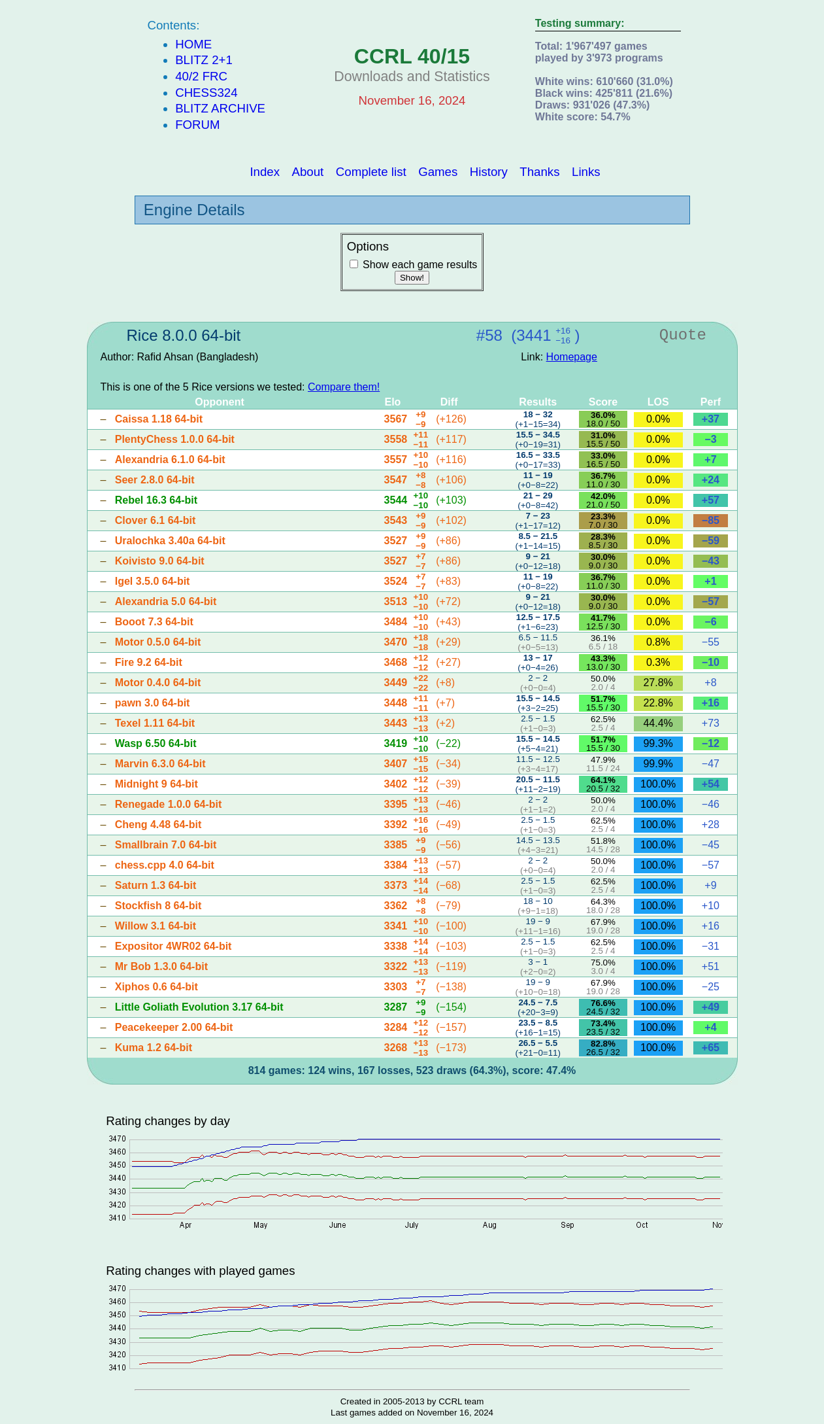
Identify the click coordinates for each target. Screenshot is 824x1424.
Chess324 (206, 92)
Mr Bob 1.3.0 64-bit (161, 966)
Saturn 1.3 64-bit (155, 885)
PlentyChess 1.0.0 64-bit (175, 439)
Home (193, 44)
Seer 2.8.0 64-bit (155, 479)
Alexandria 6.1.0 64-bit (170, 459)
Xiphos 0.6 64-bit (156, 986)
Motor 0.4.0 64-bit (158, 682)
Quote (682, 335)
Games (437, 171)
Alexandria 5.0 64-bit (166, 601)
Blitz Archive (220, 108)
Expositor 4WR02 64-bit (173, 946)
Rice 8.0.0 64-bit (184, 335)
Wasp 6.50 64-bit (156, 743)
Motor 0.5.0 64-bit (158, 642)
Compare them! (344, 386)
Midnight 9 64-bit (156, 784)
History (489, 171)
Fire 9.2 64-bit (148, 662)
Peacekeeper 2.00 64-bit (174, 1027)
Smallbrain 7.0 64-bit (166, 844)
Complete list (371, 171)
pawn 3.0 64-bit (152, 702)
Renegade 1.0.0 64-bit (168, 804)
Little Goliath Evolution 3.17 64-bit (199, 1007)
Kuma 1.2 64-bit (153, 1047)
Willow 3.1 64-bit (155, 925)
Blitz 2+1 (204, 60)
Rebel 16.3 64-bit (156, 500)
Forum (197, 124)
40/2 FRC (201, 76)
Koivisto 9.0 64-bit (160, 560)
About (308, 171)
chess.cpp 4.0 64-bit (164, 865)
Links (586, 171)
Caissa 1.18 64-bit (159, 419)
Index (265, 171)
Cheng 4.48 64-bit (158, 824)
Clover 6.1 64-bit (155, 520)
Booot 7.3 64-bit (154, 621)
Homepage (571, 356)
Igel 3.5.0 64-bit (152, 581)
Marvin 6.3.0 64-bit (160, 763)
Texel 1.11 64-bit (155, 723)
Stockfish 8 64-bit (158, 905)
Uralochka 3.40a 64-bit (170, 540)
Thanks (539, 171)
